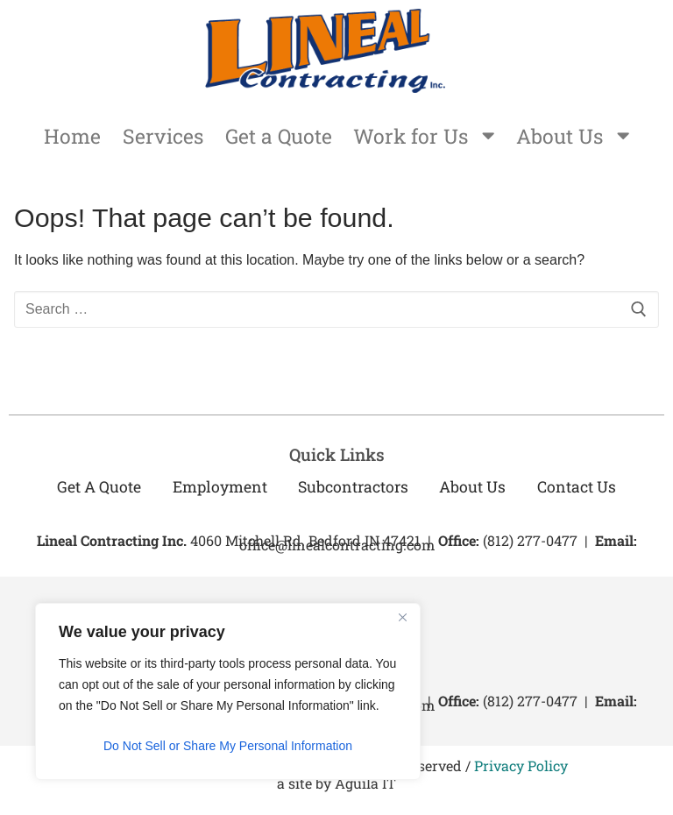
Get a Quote (275, 137)
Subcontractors (353, 489)
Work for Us (425, 136)
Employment (218, 489)
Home (65, 137)
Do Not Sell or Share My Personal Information (227, 746)
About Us (579, 136)
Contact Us (579, 489)
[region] (228, 691)
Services (157, 137)
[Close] (402, 617)
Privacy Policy (521, 768)
